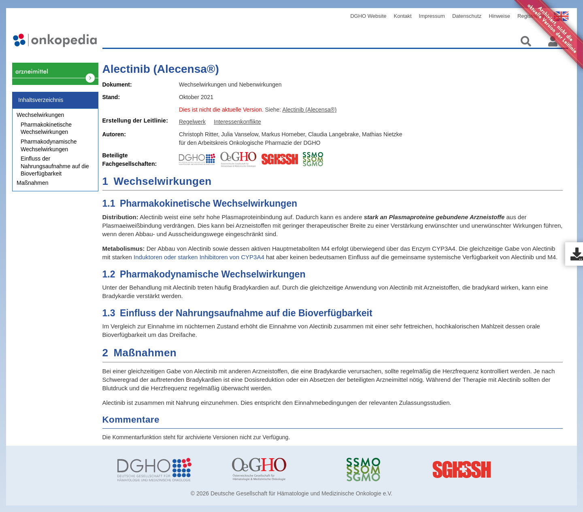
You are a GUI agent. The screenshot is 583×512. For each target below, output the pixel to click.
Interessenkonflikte (237, 121)
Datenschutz (466, 16)
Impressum (432, 16)
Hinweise (499, 16)
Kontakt (403, 16)
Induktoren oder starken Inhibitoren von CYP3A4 (199, 257)
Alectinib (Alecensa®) (160, 69)
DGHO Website (368, 16)
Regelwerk (192, 121)
